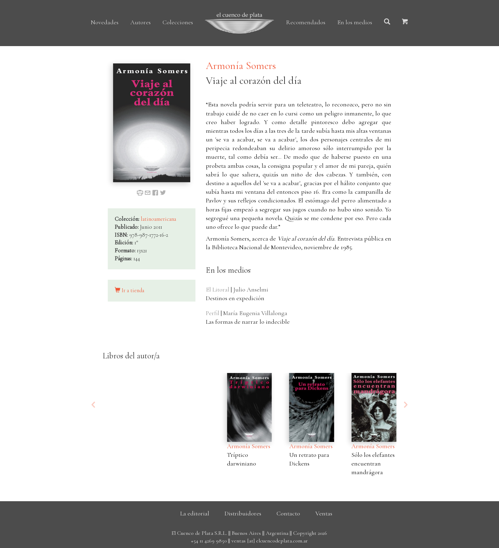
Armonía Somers (241, 65)
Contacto (288, 513)
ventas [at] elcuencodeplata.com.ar (269, 540)
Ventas (323, 513)
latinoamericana (158, 219)
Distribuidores (243, 513)
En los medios (354, 22)
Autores (140, 22)
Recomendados (305, 22)
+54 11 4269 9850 (209, 540)
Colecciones (178, 22)
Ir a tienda (129, 290)
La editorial (194, 513)
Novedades (105, 22)
